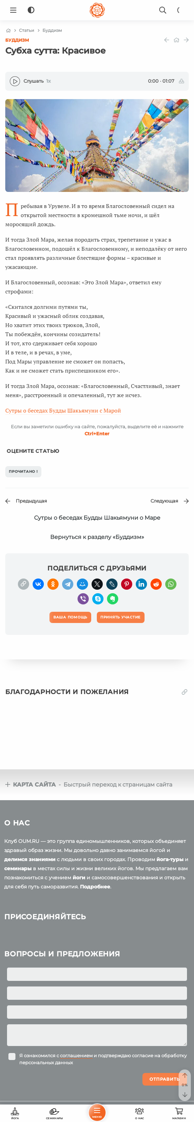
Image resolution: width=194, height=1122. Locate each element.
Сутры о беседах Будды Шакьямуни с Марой (63, 410)
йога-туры (169, 859)
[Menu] (13, 10)
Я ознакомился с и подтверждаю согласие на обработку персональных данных (103, 1059)
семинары (18, 868)
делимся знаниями (29, 859)
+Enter (97, 433)
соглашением (76, 1055)
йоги (79, 877)
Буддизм (17, 40)
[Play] (15, 81)
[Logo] (97, 10)
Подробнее (95, 887)
